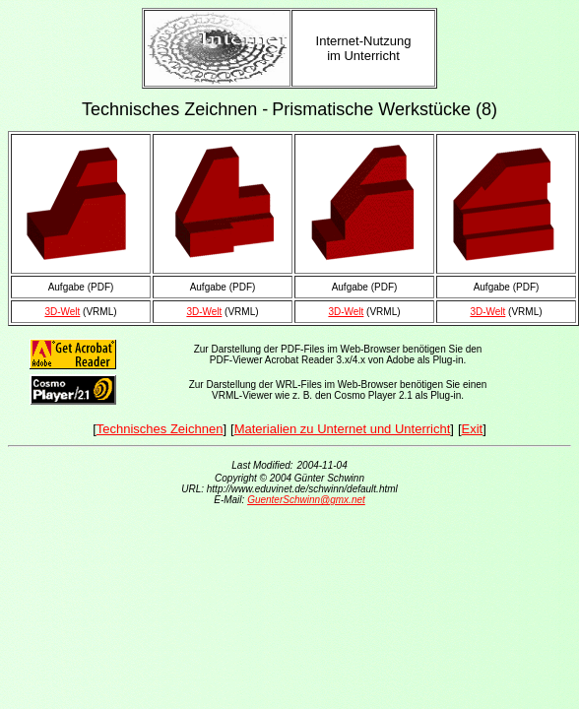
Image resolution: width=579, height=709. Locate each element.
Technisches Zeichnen (160, 428)
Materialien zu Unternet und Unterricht (342, 428)
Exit (472, 428)
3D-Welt (62, 311)
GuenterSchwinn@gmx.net (306, 499)
